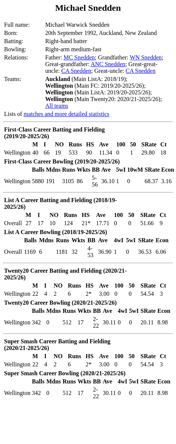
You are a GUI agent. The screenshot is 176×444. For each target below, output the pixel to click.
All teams (56, 106)
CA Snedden (76, 71)
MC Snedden (79, 57)
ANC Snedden (108, 64)
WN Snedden (146, 57)
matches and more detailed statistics (66, 114)
